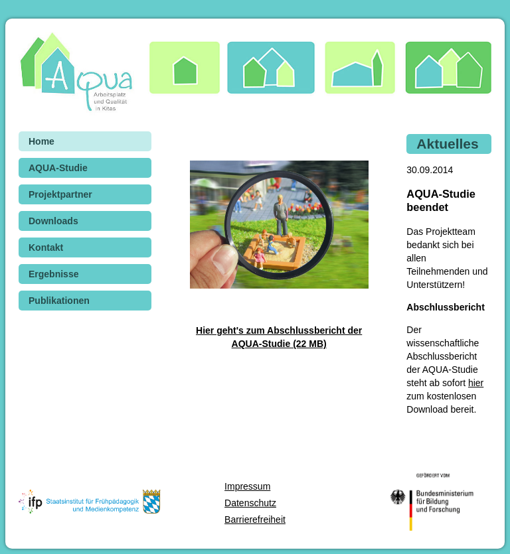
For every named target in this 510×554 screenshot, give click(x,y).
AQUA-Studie (58, 168)
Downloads (53, 221)
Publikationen (59, 300)
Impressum (247, 486)
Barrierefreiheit (255, 519)
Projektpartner (60, 194)
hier (475, 383)
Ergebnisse (53, 274)
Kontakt (46, 247)
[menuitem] (85, 141)
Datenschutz (250, 503)
